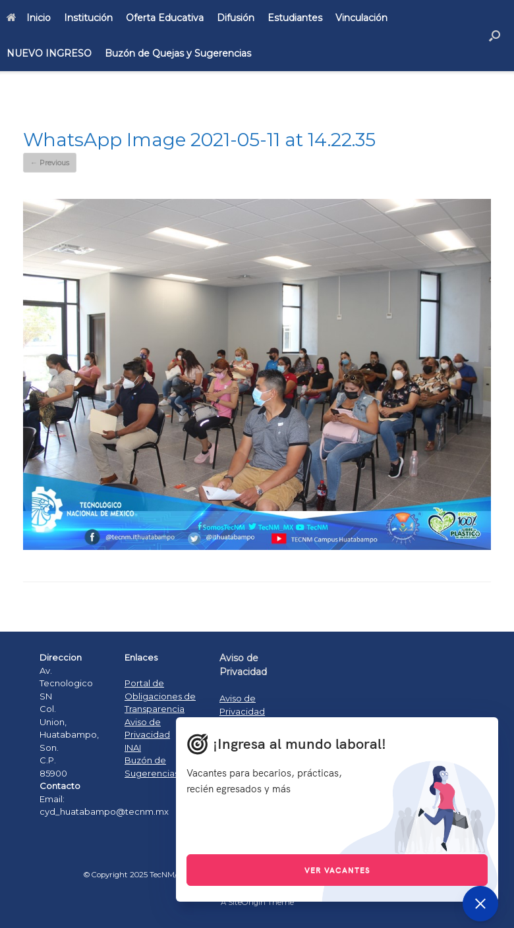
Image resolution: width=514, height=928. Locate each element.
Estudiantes (295, 18)
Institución (88, 18)
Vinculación (361, 18)
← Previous (49, 162)
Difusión (235, 18)
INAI (133, 747)
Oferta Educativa (165, 18)
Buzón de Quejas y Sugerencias (178, 53)
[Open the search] (494, 35)
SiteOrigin (247, 902)
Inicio (29, 18)
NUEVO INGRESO (49, 53)
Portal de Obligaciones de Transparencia (160, 696)
